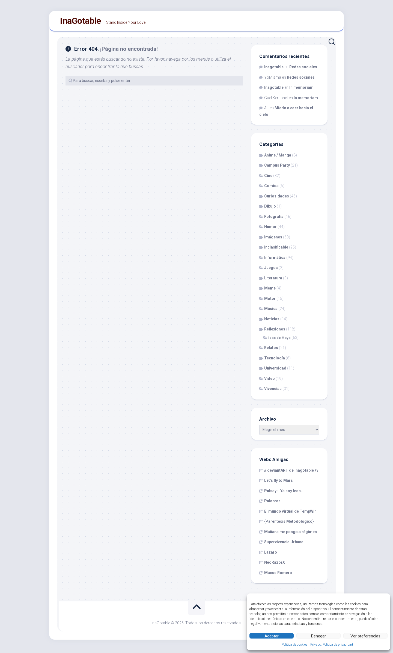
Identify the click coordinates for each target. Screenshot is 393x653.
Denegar (318, 636)
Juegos (271, 270)
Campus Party (277, 168)
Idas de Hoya (279, 340)
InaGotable (80, 22)
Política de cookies (295, 644)
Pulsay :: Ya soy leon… (283, 493)
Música (271, 311)
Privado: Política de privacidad (331, 644)
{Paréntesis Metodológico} (289, 524)
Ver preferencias (365, 636)
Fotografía (274, 219)
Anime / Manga (277, 157)
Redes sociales (303, 69)
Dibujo (270, 208)
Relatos (271, 350)
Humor (270, 229)
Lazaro (270, 554)
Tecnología (274, 360)
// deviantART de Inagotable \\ (291, 472)
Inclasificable (276, 249)
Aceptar (271, 636)
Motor (270, 301)
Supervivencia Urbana (283, 544)
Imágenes (273, 239)
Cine (268, 178)
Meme (270, 290)
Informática (274, 260)
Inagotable (274, 69)
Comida (271, 188)
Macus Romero (278, 575)
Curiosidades (276, 198)
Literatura (273, 280)
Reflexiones (274, 331)
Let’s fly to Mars (278, 483)
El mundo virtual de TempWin (290, 513)
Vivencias (273, 391)
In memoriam (301, 90)
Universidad (275, 370)
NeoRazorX (274, 565)
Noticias (271, 321)
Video (269, 381)
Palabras (272, 503)
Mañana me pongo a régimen (290, 534)
